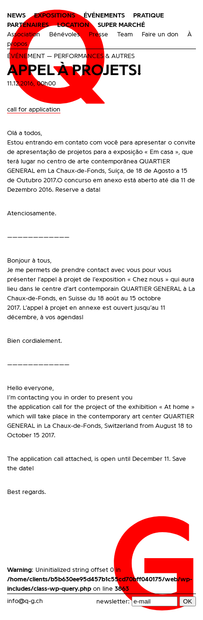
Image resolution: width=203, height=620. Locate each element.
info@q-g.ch (25, 601)
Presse (98, 34)
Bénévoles (64, 34)
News (16, 15)
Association (23, 34)
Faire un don (160, 34)
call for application (33, 109)
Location (73, 25)
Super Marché (121, 25)
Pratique (148, 15)
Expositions (54, 15)
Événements (104, 15)
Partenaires (28, 25)
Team (125, 34)
